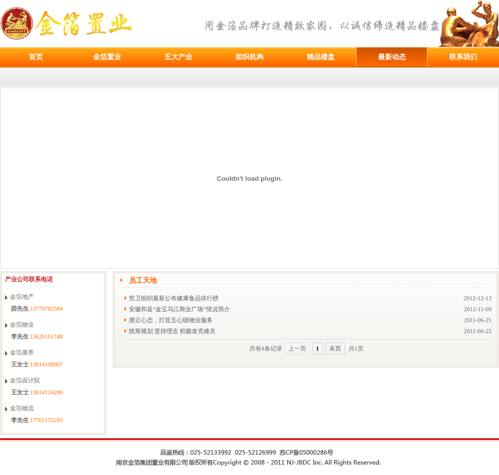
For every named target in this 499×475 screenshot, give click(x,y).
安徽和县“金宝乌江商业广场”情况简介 (179, 309)
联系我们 (463, 57)
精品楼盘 (321, 57)
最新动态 (392, 57)
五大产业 (178, 57)
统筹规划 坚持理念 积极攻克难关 (172, 331)
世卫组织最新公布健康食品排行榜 (174, 298)
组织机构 (249, 57)
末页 (335, 348)
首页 (36, 57)
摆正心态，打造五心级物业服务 (171, 320)
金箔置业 (107, 57)
